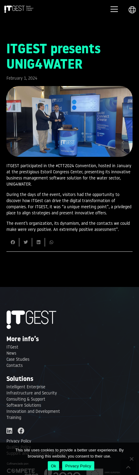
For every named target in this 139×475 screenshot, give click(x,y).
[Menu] (114, 9)
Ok (53, 466)
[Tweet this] (25, 242)
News (11, 353)
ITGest (12, 347)
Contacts (14, 366)
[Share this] (12, 242)
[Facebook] (21, 431)
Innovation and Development (33, 411)
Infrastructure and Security (31, 393)
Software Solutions (23, 405)
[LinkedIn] (9, 431)
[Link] (18, 9)
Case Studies (17, 359)
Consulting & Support (25, 399)
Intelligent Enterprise (25, 387)
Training (13, 418)
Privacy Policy (18, 441)
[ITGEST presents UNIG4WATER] (69, 89)
